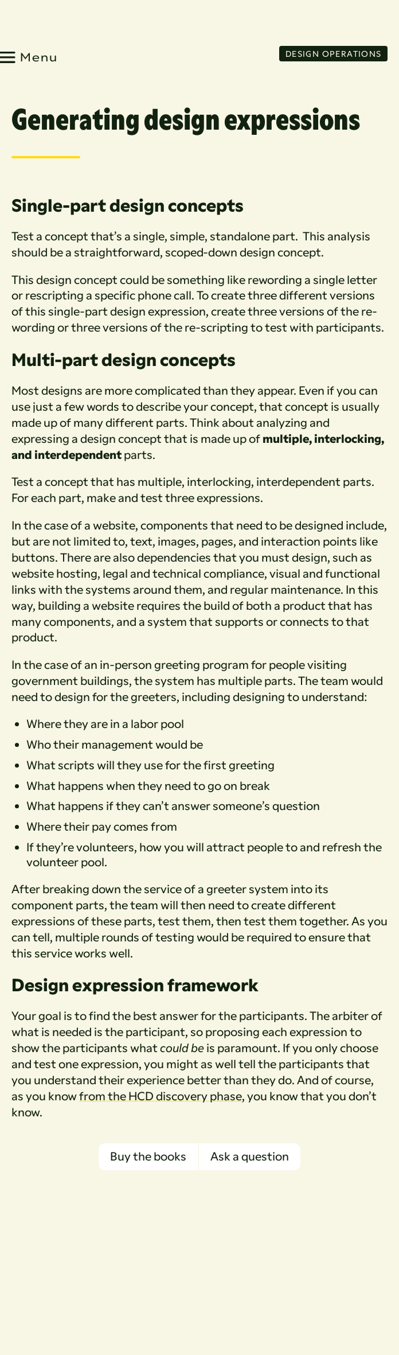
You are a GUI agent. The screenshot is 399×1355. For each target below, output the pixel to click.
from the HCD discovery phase (160, 1095)
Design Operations (333, 53)
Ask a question (249, 1156)
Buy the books (148, 1156)
